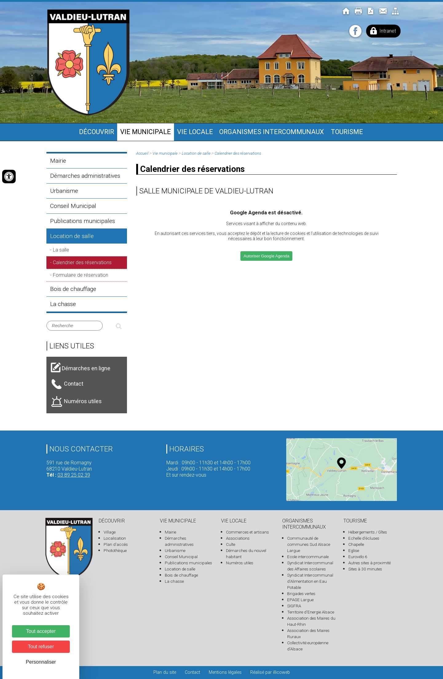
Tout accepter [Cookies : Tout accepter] (41, 631)
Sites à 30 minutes (365, 568)
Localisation (115, 538)
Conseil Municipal (73, 205)
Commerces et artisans (247, 532)
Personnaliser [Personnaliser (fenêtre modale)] (41, 662)
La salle (61, 250)
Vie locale (195, 132)
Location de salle (72, 236)
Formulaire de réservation (80, 275)
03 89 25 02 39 (73, 475)
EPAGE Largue (300, 599)
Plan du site (164, 672)
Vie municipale (145, 132)
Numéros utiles (239, 562)
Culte (230, 544)
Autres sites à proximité (369, 562)
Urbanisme (64, 190)
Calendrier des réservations (82, 262)
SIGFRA (294, 605)
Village (110, 532)
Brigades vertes (301, 593)
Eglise (353, 550)
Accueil (142, 153)
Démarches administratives (85, 175)
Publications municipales (82, 220)
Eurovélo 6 (357, 556)
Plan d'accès (116, 544)
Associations (238, 538)
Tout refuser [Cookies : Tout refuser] (41, 646)
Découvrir (96, 132)
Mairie (58, 160)
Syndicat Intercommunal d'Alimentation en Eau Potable (310, 581)
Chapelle (356, 544)
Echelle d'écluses (363, 538)
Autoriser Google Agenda (266, 256)
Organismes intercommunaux (271, 132)
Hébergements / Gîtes (367, 532)
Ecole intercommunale (308, 556)
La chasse (63, 304)
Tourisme (347, 132)
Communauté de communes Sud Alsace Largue (308, 544)
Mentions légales (225, 672)
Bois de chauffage (73, 288)
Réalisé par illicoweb (270, 672)
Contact (192, 672)
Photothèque (115, 550)
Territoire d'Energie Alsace (310, 612)
